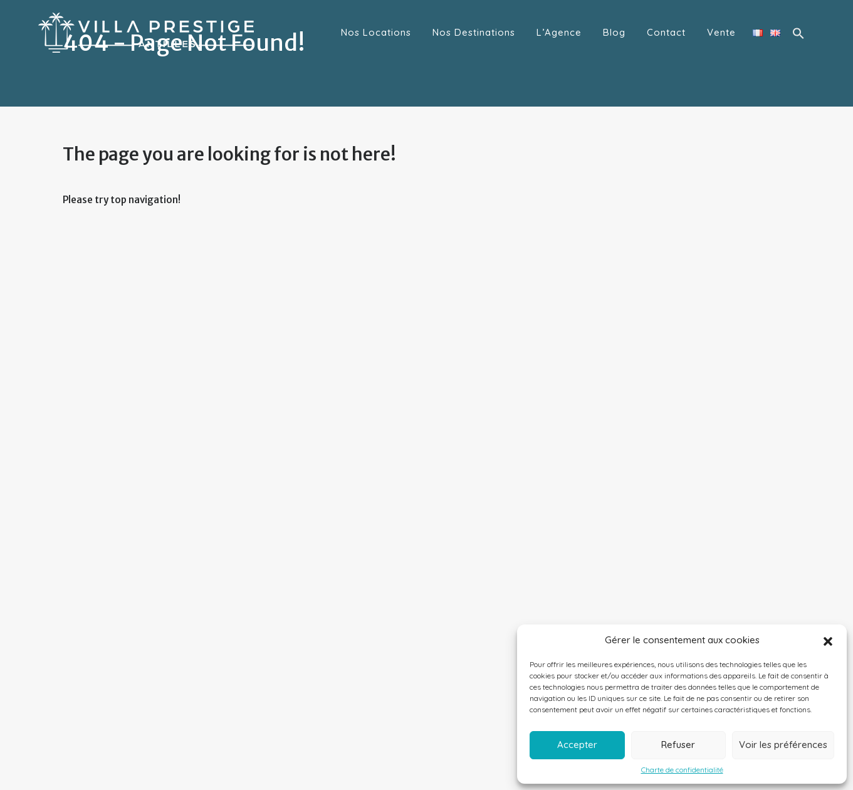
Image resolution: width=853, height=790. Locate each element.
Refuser (678, 744)
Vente (721, 32)
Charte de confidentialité (682, 770)
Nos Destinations (473, 32)
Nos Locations (376, 32)
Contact (666, 32)
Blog (614, 32)
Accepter (577, 744)
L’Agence (559, 32)
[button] (828, 640)
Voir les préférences (783, 744)
